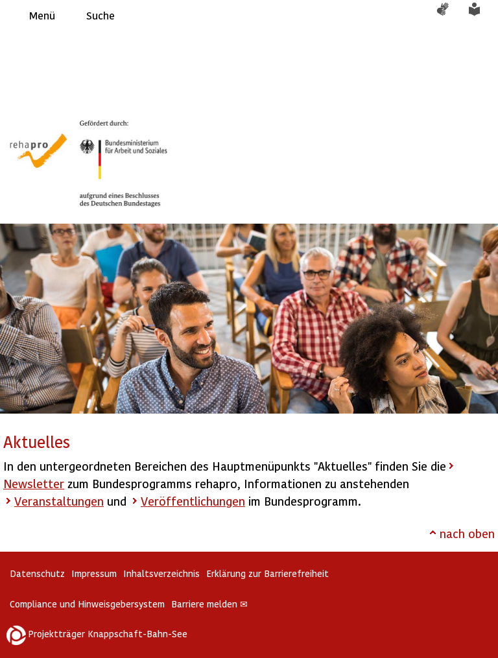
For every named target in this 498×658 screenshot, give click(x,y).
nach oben (467, 533)
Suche (100, 15)
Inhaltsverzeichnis (161, 573)
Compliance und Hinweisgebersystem (87, 603)
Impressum (94, 573)
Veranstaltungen (59, 501)
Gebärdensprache (449, 16)
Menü (42, 15)
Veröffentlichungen (193, 501)
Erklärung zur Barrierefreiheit (267, 573)
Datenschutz (37, 573)
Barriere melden (209, 604)
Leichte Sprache (482, 16)
